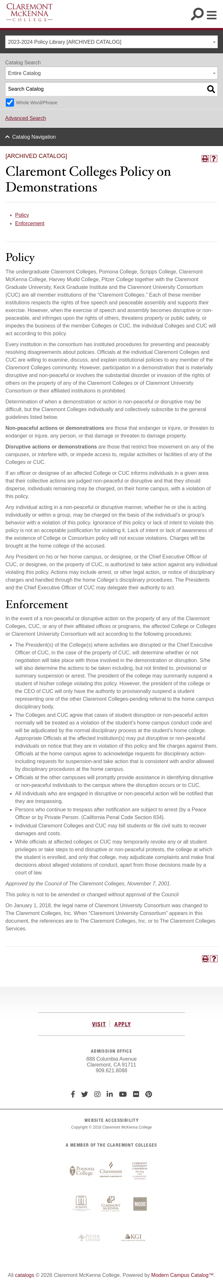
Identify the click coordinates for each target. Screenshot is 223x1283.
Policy (22, 215)
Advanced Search (25, 118)
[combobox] (111, 41)
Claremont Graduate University (111, 1171)
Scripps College (82, 1204)
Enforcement (29, 223)
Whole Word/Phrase (36, 102)
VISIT (99, 1024)
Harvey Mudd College (140, 1204)
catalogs (24, 1275)
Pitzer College (90, 1238)
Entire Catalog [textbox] (24, 73)
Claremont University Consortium (140, 1171)
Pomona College (82, 1171)
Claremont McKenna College (29, 12)
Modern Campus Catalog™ (182, 1275)
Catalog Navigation (34, 137)
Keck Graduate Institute (133, 1238)
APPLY (122, 1024)
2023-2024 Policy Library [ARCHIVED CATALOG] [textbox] (64, 42)
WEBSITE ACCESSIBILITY (111, 1120)
